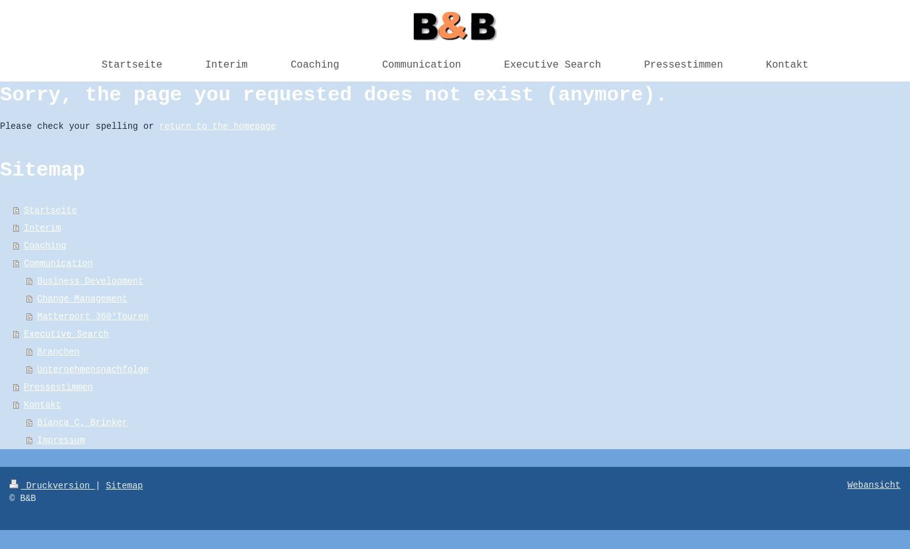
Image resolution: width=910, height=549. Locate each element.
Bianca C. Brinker (82, 423)
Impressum (61, 440)
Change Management (82, 299)
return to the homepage (217, 126)
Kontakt (42, 405)
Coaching (45, 246)
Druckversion (52, 486)
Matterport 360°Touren (93, 316)
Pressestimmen (58, 387)
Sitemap (124, 486)
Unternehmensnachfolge (93, 370)
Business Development (90, 281)
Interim (42, 228)
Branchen (58, 352)
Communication (58, 263)
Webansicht (874, 485)
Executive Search (66, 334)
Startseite (50, 210)
